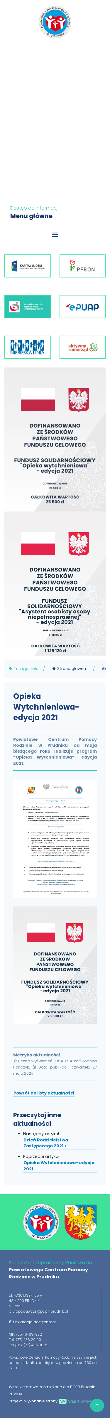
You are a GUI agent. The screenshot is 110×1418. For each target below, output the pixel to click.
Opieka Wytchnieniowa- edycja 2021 (58, 1166)
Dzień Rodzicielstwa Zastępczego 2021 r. (45, 1143)
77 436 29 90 (56, 51)
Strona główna (69, 669)
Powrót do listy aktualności (43, 1093)
